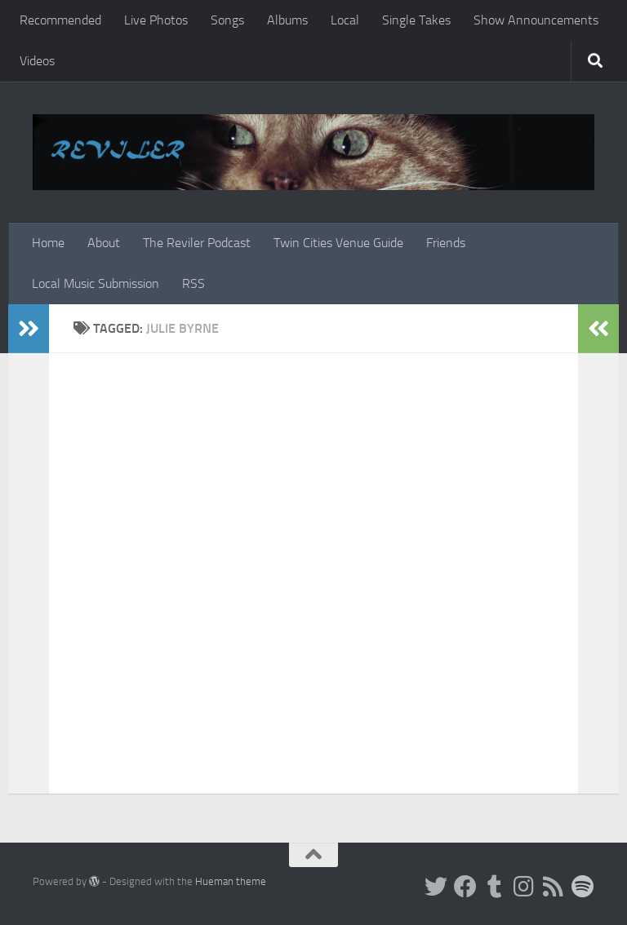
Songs (227, 20)
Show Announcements (536, 20)
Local (345, 20)
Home (48, 242)
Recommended (60, 20)
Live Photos (156, 20)
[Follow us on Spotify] (582, 886)
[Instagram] (524, 886)
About (103, 242)
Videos (37, 61)
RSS (193, 283)
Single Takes (416, 20)
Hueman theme (230, 881)
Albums (287, 20)
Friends (445, 242)
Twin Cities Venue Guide (338, 242)
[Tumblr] (494, 886)
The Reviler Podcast (197, 242)
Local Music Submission (95, 283)
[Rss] (553, 886)
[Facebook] (465, 886)
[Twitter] (436, 886)
